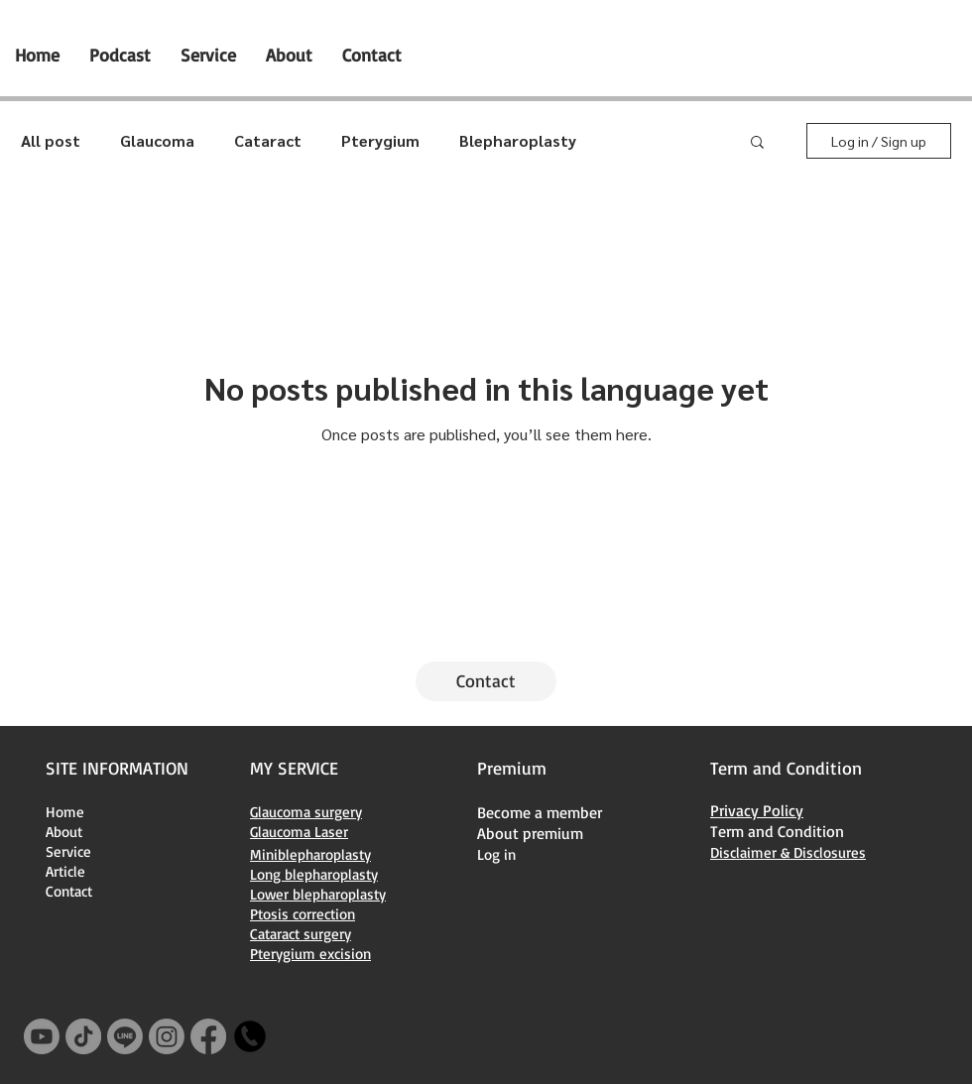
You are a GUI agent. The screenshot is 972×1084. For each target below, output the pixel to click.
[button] (757, 143)
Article (65, 871)
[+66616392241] (250, 1036)
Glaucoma (157, 141)
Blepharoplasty (517, 141)
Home (65, 811)
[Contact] (486, 681)
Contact (69, 891)
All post (50, 141)
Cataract (268, 141)
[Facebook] (208, 1036)
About (64, 831)
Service (68, 851)
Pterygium (380, 141)
